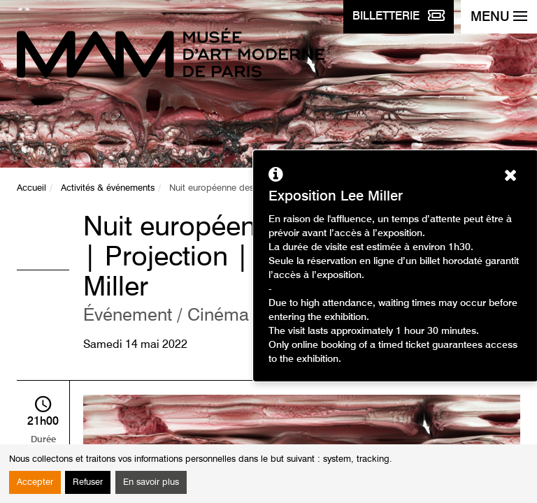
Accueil (31, 188)
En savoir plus (151, 482)
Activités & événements (108, 188)
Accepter (35, 482)
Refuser (88, 482)
